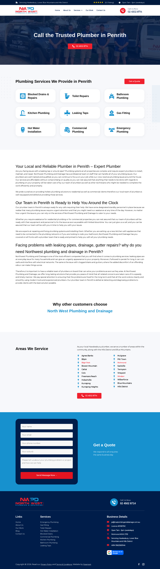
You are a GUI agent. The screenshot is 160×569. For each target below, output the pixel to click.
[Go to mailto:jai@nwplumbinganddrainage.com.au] (125, 523)
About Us (20, 525)
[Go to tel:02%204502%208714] (133, 10)
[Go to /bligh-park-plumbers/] (93, 362)
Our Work (20, 528)
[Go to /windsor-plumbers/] (128, 376)
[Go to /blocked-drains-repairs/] (35, 96)
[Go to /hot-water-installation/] (35, 129)
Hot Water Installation (50, 531)
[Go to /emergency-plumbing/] (124, 129)
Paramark (89, 564)
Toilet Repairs (46, 528)
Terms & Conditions (65, 564)
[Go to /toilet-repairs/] (80, 96)
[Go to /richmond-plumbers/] (128, 362)
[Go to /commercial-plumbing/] (80, 129)
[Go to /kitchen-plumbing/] (35, 113)
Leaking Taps (46, 546)
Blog (18, 531)
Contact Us (20, 534)
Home (18, 522)
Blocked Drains (47, 534)
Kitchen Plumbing (48, 540)
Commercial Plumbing (50, 537)
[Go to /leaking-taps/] (80, 113)
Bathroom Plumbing (49, 543)
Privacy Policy (47, 564)
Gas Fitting (45, 525)
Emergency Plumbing (50, 522)
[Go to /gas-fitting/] (124, 113)
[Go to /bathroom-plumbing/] (124, 96)
